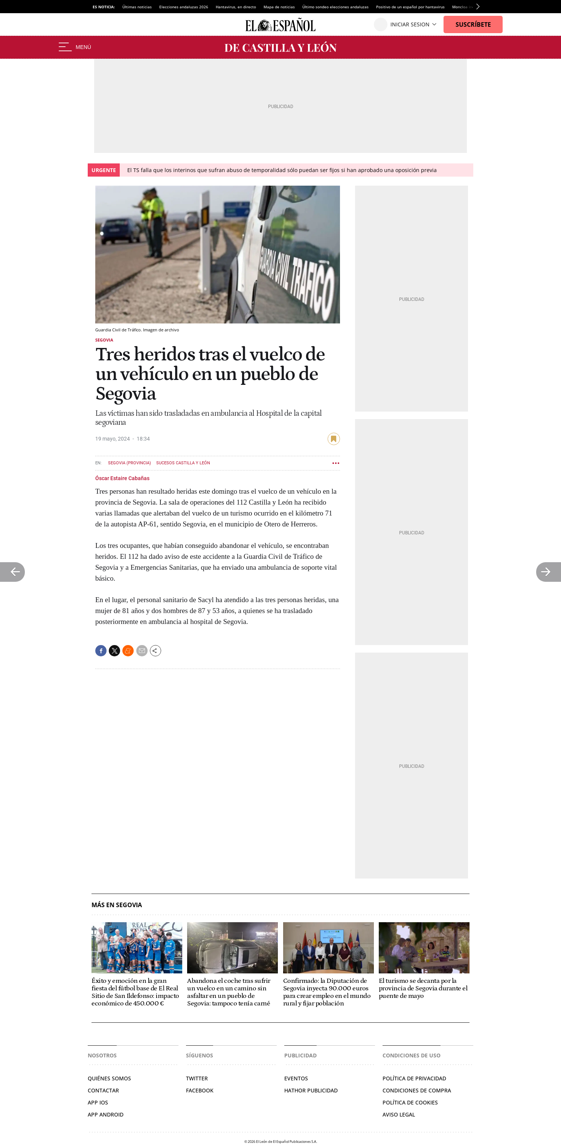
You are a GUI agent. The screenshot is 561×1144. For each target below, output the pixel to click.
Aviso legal (399, 1114)
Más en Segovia (116, 905)
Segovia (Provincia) (129, 463)
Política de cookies (410, 1102)
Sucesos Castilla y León (183, 463)
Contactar (103, 1090)
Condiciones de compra (417, 1090)
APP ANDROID (105, 1114)
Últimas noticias (137, 7)
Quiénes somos (109, 1078)
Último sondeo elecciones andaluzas (335, 7)
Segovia (104, 340)
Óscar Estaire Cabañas (122, 478)
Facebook (199, 1090)
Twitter (197, 1078)
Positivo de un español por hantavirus (410, 7)
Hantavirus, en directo (236, 7)
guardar (334, 439)
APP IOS (98, 1102)
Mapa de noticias (279, 7)
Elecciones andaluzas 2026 (183, 7)
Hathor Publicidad (311, 1090)
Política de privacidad (414, 1078)
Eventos (296, 1078)
